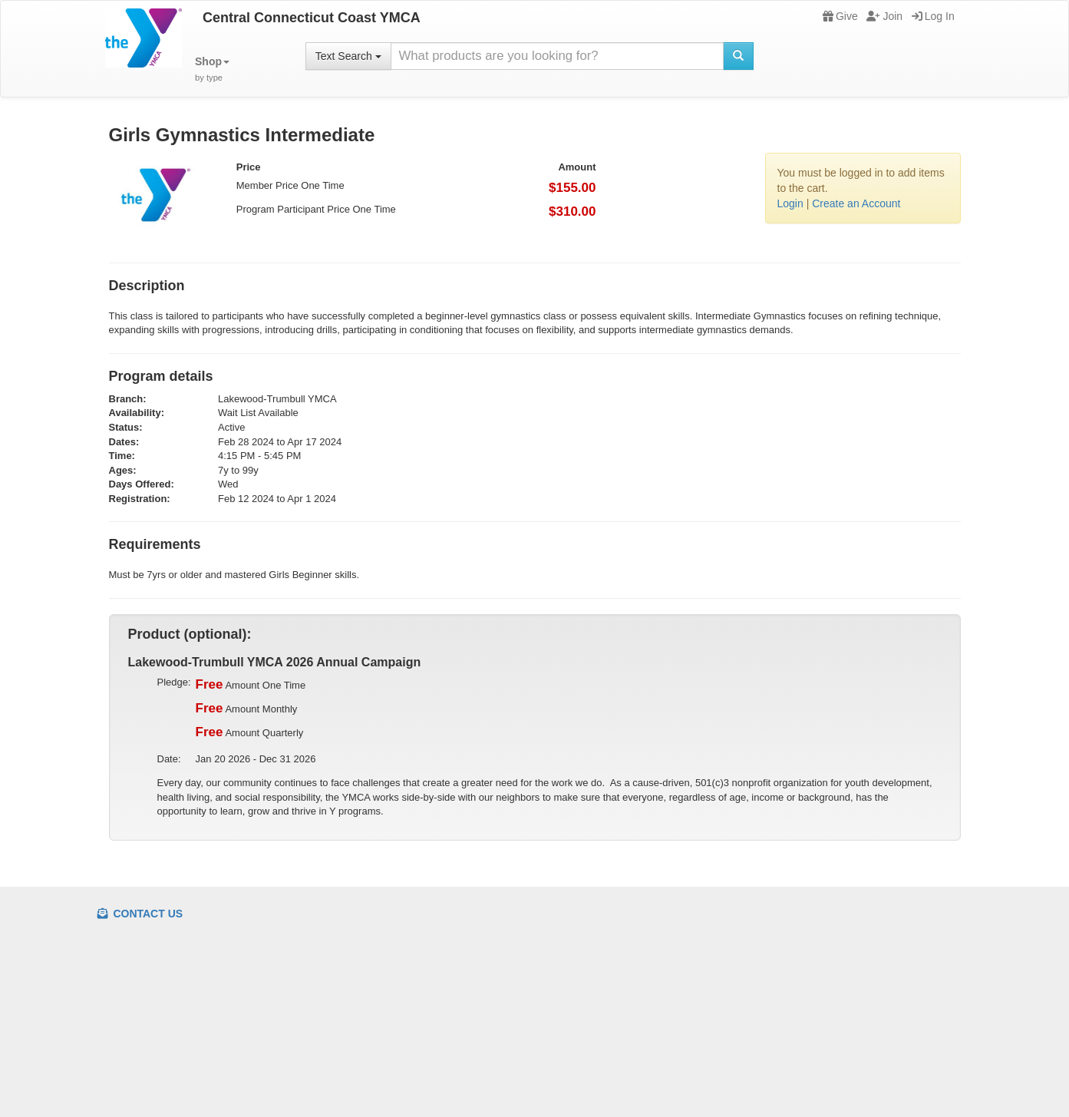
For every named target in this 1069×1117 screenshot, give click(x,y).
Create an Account (856, 203)
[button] (212, 69)
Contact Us (140, 913)
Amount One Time (251, 685)
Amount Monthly (247, 708)
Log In (933, 16)
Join (884, 16)
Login (790, 203)
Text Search (348, 56)
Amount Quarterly (250, 732)
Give (840, 16)
